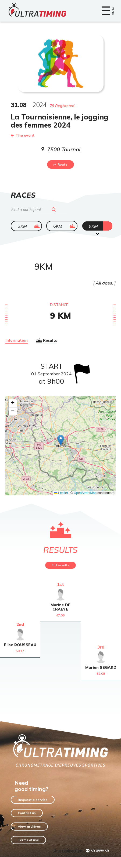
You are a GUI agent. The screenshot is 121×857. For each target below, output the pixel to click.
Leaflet (61, 493)
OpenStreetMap (85, 493)
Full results (60, 565)
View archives (29, 826)
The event (23, 135)
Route (60, 164)
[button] (60, 440)
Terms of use (28, 840)
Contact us (27, 813)
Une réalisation (68, 850)
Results (46, 340)
